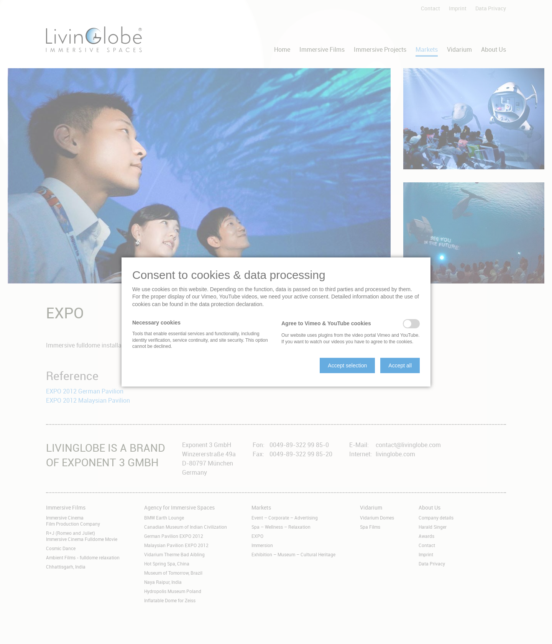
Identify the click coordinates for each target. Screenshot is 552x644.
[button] (347, 365)
